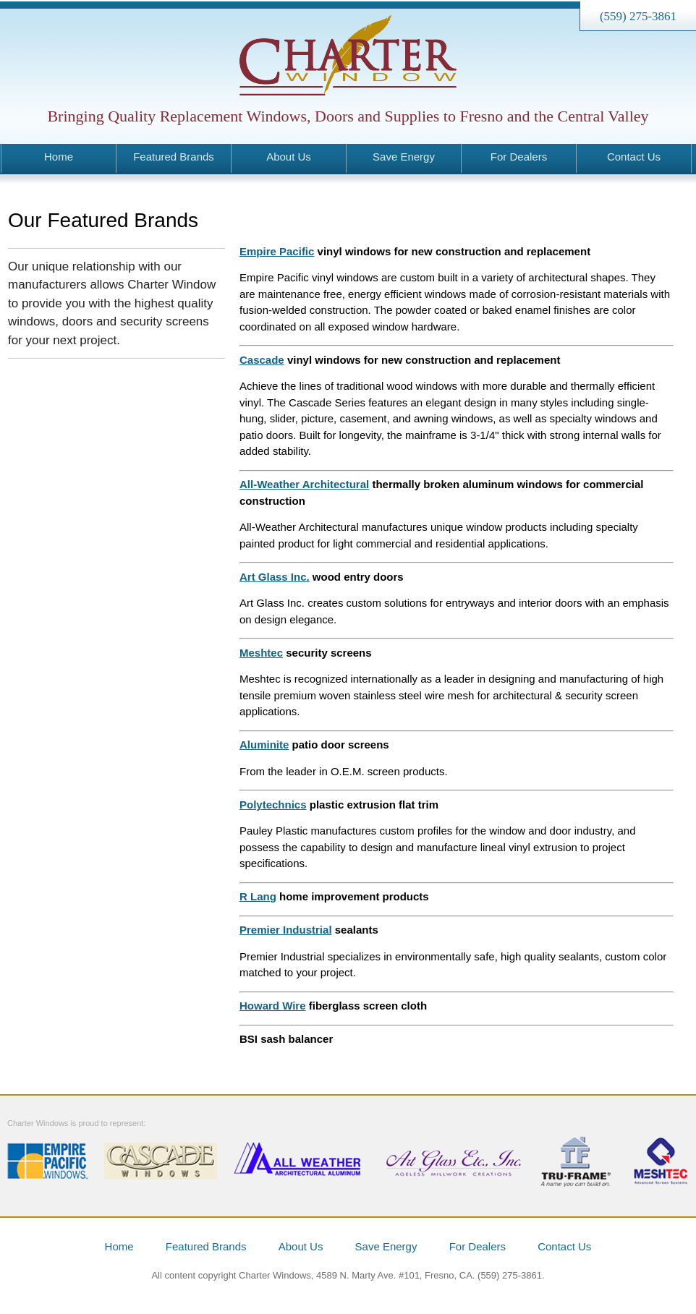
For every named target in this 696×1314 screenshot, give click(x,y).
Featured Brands (173, 156)
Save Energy (404, 156)
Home (58, 156)
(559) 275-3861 (638, 16)
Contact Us (634, 156)
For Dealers (519, 156)
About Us (288, 156)
